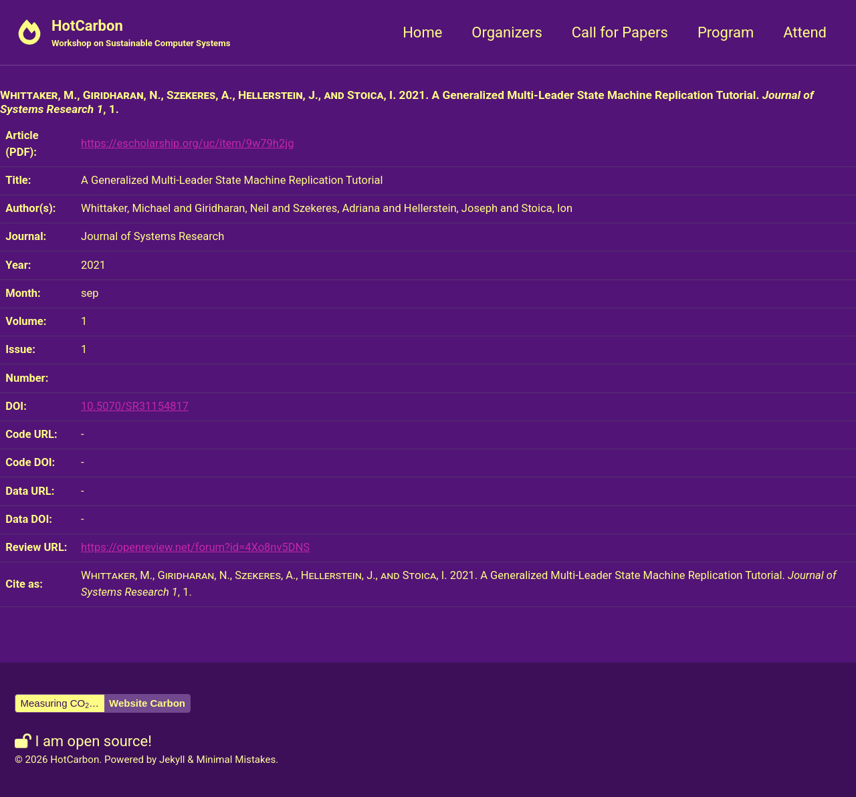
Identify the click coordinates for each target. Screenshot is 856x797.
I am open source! (83, 741)
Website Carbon (147, 703)
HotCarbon (140, 33)
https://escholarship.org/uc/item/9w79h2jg (187, 143)
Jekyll (172, 760)
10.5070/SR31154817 (135, 406)
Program (726, 32)
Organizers (506, 32)
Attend (805, 32)
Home (422, 32)
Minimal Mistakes (236, 760)
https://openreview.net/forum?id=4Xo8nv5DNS (195, 547)
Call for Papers (620, 32)
